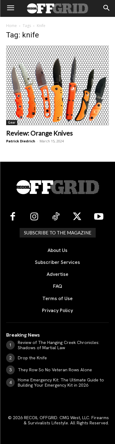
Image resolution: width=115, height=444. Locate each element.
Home (11, 25)
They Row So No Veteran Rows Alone (55, 370)
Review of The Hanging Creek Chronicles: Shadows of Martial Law (58, 345)
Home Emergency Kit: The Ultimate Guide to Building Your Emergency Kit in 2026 (61, 382)
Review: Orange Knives (39, 133)
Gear (11, 122)
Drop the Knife (32, 358)
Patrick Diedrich (20, 141)
